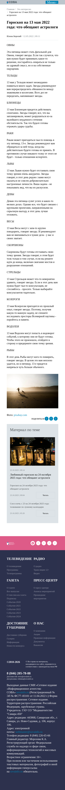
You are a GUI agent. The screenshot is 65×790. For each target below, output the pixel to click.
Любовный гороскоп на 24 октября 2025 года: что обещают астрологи (30, 476)
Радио (39, 559)
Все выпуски (13, 591)
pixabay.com (20, 415)
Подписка (11, 598)
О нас (39, 623)
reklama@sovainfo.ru (25, 679)
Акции (37, 634)
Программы (12, 570)
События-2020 (14, 602)
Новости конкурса (15, 646)
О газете (11, 588)
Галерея (10, 638)
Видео (37, 573)
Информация (13, 642)
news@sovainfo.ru (24, 677)
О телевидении (14, 566)
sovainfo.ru (22, 692)
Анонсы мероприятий (44, 591)
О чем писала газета (16, 595)
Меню (51, 2)
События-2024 (14, 616)
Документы (39, 641)
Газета (13, 580)
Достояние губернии (17, 625)
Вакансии (38, 645)
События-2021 (14, 605)
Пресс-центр (45, 580)
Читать (45, 495)
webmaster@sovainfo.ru (28, 731)
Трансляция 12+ (41, 570)
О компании (39, 631)
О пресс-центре (41, 588)
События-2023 (14, 613)
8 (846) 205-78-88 (19, 673)
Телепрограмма (14, 573)
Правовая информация (44, 638)
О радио (37, 566)
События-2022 (14, 609)
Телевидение (19, 559)
